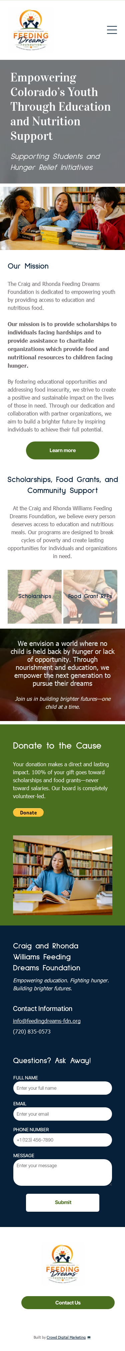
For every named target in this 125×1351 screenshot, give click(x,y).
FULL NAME (25, 1077)
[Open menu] (112, 30)
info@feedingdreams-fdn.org (47, 1020)
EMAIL (19, 1103)
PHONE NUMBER (31, 1129)
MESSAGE (23, 1155)
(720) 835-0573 (32, 1031)
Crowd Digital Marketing (66, 1337)
